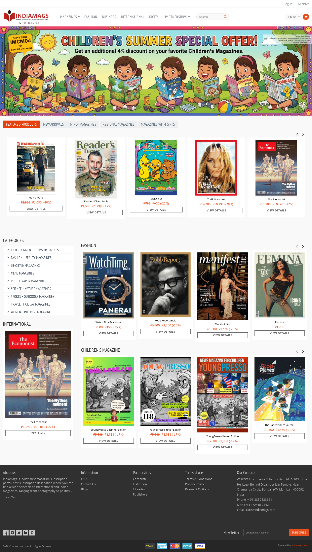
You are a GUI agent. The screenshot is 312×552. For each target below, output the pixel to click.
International (132, 17)
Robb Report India (165, 320)
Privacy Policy (194, 484)
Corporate (140, 479)
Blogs (85, 489)
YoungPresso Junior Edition (165, 429)
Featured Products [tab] (21, 124)
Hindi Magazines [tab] (83, 124)
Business (109, 17)
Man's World (36, 197)
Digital (154, 17)
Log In (288, 4)
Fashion (90, 17)
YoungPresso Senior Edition (222, 436)
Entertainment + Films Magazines (32, 250)
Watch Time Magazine (108, 322)
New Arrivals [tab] (53, 124)
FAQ (84, 479)
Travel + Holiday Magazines (28, 304)
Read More (11, 497)
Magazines (68, 17)
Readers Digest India (96, 201)
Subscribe (299, 532)
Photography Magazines (26, 281)
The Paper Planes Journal (279, 425)
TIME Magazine (216, 199)
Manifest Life (222, 324)
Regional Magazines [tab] (119, 124)
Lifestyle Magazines (23, 265)
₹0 (299, 17)
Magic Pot (156, 198)
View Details (36, 208)
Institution (140, 484)
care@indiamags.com (260, 510)
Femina (279, 322)
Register (303, 4)
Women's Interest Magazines (29, 312)
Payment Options (197, 489)
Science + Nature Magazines (28, 288)
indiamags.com (300, 545)
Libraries (139, 489)
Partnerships (176, 17)
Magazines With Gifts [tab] (158, 124)
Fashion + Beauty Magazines (28, 257)
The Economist (276, 199)
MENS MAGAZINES (20, 273)
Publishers (140, 494)
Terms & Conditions (198, 479)
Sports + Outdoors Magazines (30, 296)
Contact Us (88, 484)
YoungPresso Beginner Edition (108, 429)
